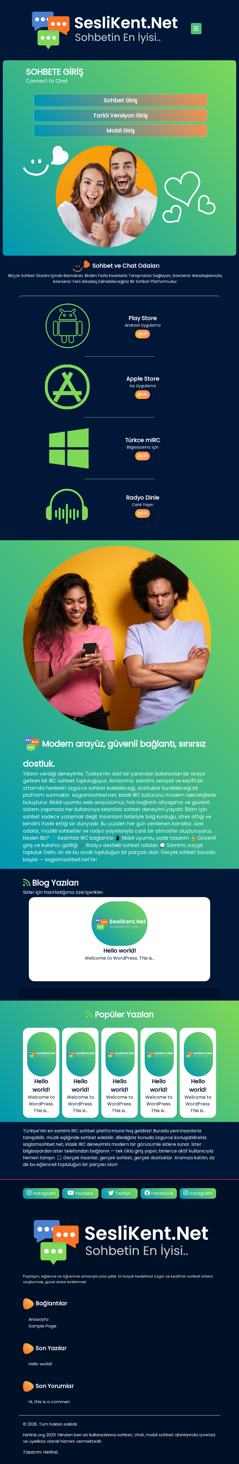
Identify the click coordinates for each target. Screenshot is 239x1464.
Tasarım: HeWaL (40, 1452)
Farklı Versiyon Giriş (120, 115)
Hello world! (40, 1364)
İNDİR (142, 334)
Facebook (158, 1193)
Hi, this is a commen (49, 1402)
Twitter (119, 1193)
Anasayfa (38, 1319)
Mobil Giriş (120, 131)
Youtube (80, 1193)
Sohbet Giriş (120, 100)
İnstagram (41, 1193)
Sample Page (43, 1326)
